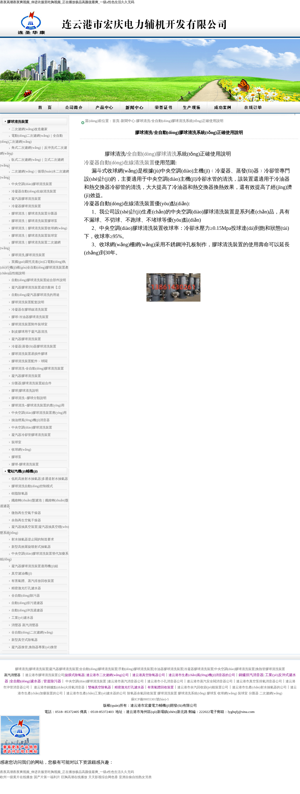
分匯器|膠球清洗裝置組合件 (31, 383)
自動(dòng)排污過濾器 (27, 603)
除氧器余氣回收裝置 (142, 693)
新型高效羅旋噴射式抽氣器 (31, 547)
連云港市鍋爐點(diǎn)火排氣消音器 (59, 687)
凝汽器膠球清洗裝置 (26, 199)
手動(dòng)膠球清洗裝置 (135, 669)
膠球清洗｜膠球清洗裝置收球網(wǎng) (39, 228)
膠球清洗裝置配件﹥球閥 (29, 361)
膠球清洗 (21, 669)
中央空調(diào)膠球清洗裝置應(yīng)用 (39, 413)
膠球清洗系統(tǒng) (192, 693)
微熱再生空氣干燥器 (26, 513)
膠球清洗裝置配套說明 (27, 302)
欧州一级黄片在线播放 (16, 777)
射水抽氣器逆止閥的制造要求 (32, 539)
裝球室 (16, 442)
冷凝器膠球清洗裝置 (26, 206)
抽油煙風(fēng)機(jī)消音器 (30, 420)
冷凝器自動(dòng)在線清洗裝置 (33, 191)
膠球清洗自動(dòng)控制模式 (32, 486)
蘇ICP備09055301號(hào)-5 (150, 699)
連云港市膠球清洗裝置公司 (44, 675)
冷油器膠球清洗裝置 (168, 669)
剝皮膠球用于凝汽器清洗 (29, 332)
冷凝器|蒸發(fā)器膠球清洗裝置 (33, 346)
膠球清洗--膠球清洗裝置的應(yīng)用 (37, 405)
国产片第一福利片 (47, 777)
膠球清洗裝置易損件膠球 (29, 354)
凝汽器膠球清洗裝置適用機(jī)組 (34, 566)
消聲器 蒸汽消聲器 (24, 625)
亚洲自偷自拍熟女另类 (135, 777)
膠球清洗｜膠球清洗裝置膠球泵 (34, 221)
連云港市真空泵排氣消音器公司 (259, 681)
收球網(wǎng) (21, 449)
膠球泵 (16, 457)
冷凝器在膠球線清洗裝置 (29, 309)
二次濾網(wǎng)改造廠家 (29, 129)
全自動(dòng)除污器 (25, 595)
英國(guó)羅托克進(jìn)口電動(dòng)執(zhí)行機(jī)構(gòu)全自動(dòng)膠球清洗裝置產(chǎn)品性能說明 (34, 267)
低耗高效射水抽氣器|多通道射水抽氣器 (39, 479)
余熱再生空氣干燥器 (26, 520)
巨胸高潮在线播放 (74, 777)
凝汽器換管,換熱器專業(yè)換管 (34, 647)
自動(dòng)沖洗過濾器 (27, 610)
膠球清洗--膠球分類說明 (28, 398)
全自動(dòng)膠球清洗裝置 (98, 669)
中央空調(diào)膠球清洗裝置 (31, 184)
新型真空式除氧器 (24, 640)
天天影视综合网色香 (103, 777)
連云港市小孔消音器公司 (165, 681)
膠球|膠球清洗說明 (24, 390)
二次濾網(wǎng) (270, 693)
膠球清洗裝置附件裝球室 (29, 324)
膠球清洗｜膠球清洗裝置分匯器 (34, 213)
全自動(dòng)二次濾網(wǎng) (32, 632)
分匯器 (254, 693)
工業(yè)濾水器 (22, 618)
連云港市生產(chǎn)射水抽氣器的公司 (259, 687)
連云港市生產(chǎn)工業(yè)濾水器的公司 (96, 693)
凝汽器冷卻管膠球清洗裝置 (31, 435)
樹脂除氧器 (19, 493)
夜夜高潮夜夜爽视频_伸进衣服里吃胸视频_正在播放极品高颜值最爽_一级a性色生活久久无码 (67, 2)
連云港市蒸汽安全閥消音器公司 (210, 681)
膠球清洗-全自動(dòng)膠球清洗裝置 (37, 368)
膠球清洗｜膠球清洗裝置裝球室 (34, 235)
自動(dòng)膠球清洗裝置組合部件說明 (38, 280)
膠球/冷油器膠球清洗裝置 (29, 317)
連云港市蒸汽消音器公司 (126, 681)
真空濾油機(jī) (21, 573)
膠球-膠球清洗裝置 (25, 464)
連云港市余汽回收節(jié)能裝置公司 (203, 687)
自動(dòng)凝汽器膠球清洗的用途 (35, 295)
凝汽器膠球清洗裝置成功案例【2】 (36, 287)
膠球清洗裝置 (39, 669)
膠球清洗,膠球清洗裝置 (28, 255)
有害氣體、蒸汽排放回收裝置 (32, 581)
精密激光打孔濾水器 (26, 588)
